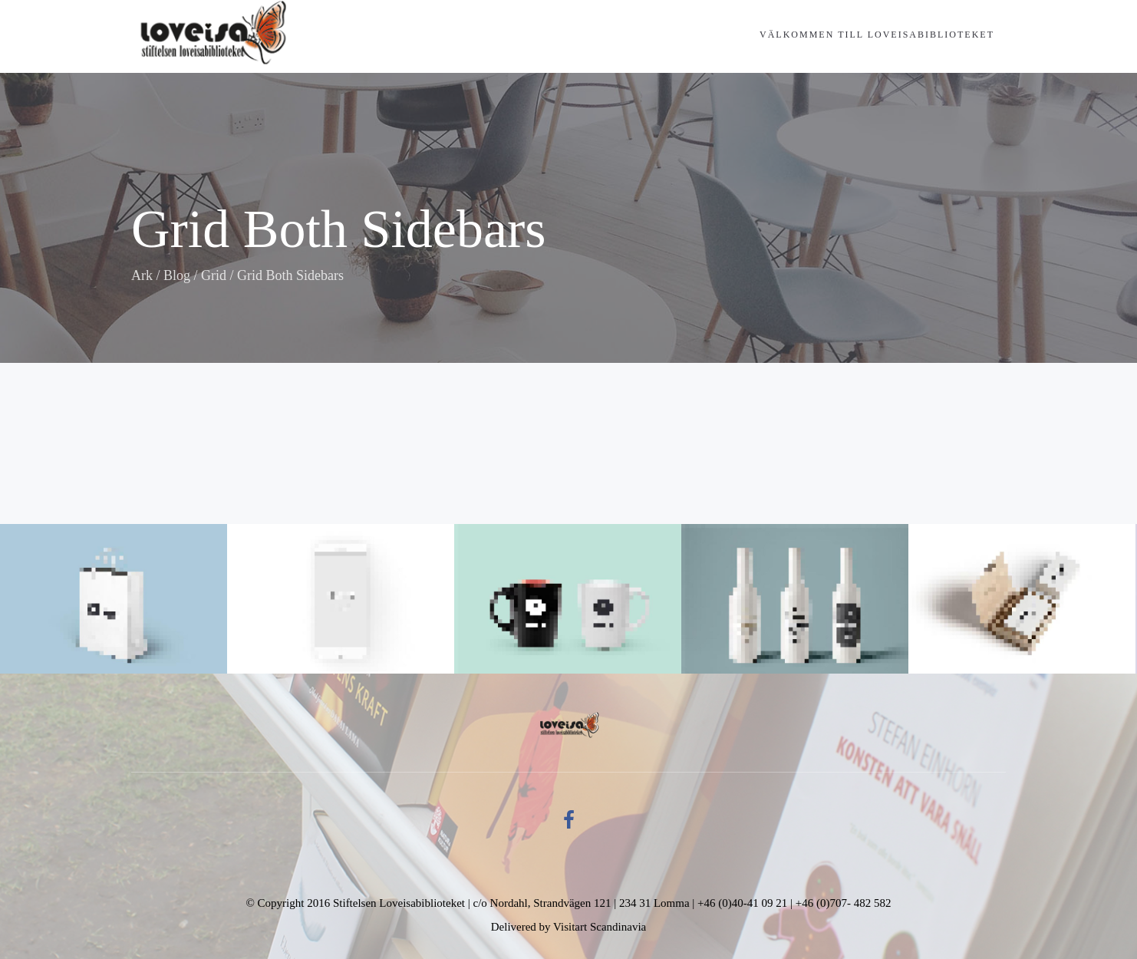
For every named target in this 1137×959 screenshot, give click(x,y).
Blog (176, 275)
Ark (142, 275)
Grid (213, 275)
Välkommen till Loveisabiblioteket (877, 34)
